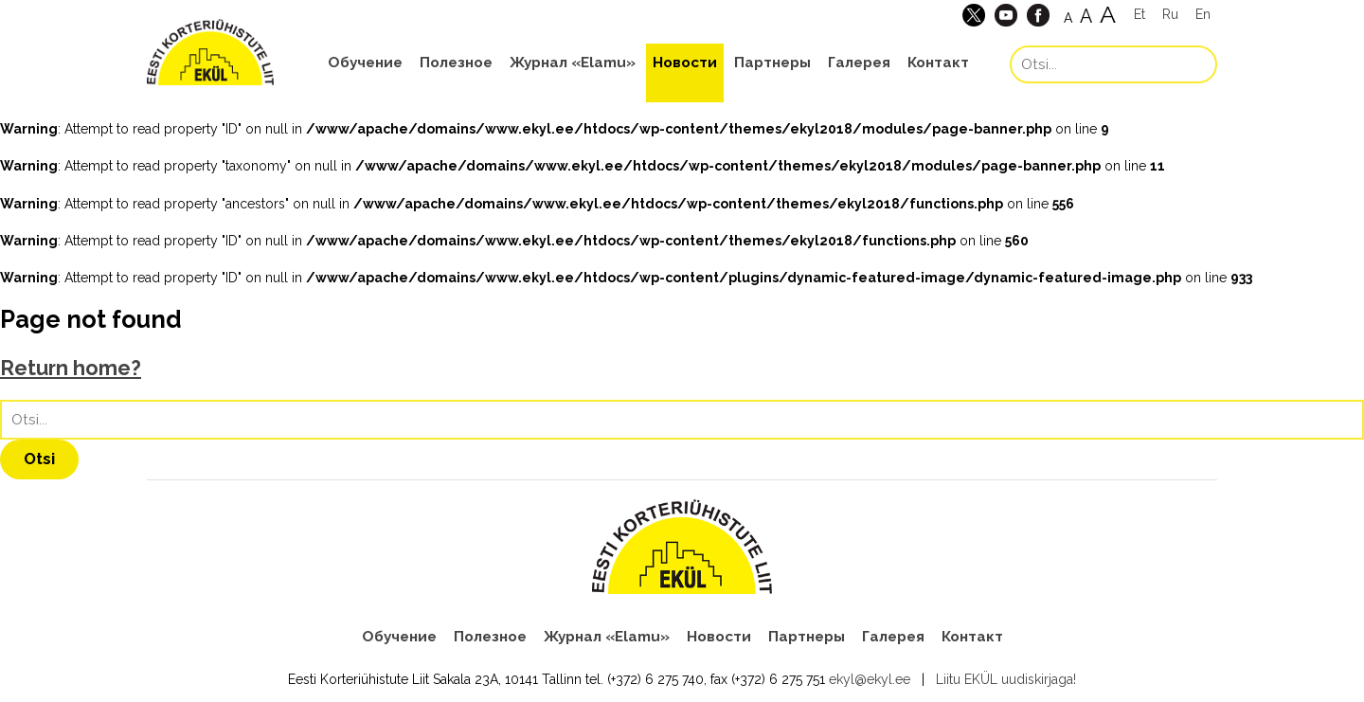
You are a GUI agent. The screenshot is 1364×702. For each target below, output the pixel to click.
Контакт (938, 62)
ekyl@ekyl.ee (869, 679)
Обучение (365, 62)
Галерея (859, 62)
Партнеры (772, 62)
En (1203, 14)
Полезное (456, 62)
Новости (685, 62)
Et (1139, 14)
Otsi (39, 458)
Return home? (70, 368)
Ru (1170, 14)
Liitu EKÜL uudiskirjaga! (1006, 679)
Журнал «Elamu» (573, 62)
